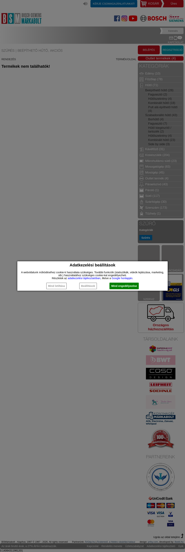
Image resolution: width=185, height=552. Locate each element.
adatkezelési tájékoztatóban (84, 278)
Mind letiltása (56, 285)
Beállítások (88, 285)
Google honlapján (122, 278)
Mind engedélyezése (124, 285)
